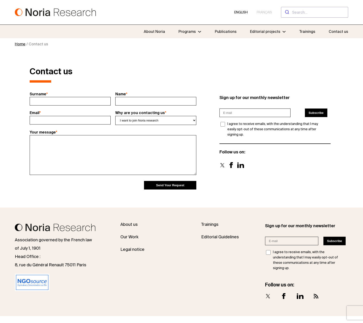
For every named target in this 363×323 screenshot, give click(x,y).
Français (264, 12)
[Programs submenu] (189, 31)
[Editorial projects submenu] (284, 31)
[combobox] (314, 12)
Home (20, 44)
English (241, 12)
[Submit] (286, 12)
